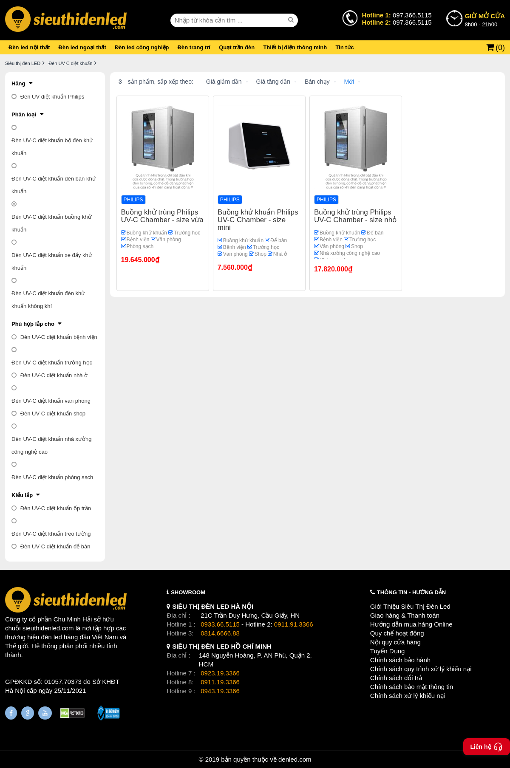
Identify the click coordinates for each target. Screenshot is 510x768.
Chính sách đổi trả (396, 677)
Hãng (18, 83)
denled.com (295, 759)
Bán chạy (317, 81)
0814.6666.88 (220, 633)
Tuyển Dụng (387, 651)
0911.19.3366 (220, 682)
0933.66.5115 (220, 624)
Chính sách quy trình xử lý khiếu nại (421, 668)
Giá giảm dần (224, 81)
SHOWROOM (188, 592)
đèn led (51, 637)
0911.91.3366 (293, 624)
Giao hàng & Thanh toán (404, 615)
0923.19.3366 (220, 673)
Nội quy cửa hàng (395, 642)
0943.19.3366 (220, 691)
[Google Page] (27, 713)
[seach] (292, 20)
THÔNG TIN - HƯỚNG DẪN (411, 592)
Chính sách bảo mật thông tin (411, 686)
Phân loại (24, 114)
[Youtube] (45, 713)
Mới (349, 81)
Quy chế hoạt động (397, 633)
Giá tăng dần (273, 81)
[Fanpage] (11, 713)
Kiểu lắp (22, 495)
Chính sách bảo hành (400, 660)
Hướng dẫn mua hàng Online (411, 624)
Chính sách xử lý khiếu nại (407, 695)
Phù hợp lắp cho (32, 324)
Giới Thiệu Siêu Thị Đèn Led (410, 606)
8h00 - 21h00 (485, 19)
